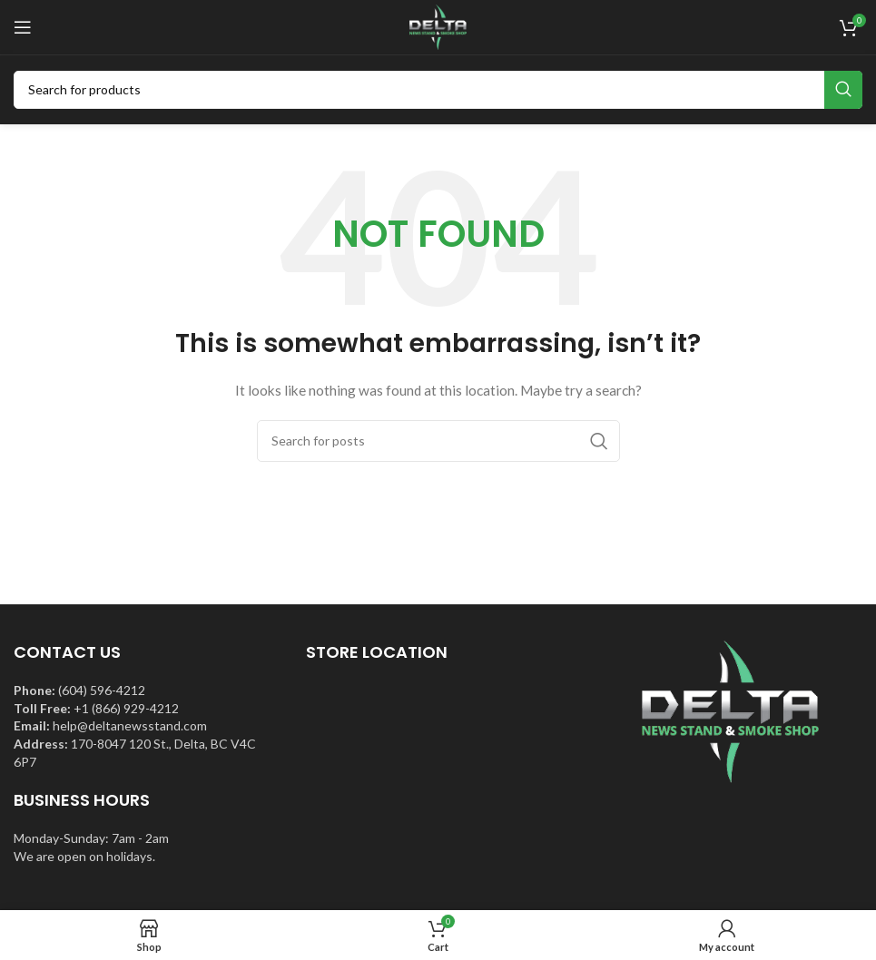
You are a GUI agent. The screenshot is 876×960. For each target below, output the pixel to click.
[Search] (438, 90)
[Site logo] (437, 26)
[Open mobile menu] (23, 27)
